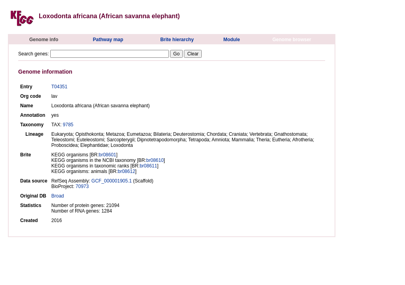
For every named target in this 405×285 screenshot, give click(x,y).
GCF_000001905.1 (111, 181)
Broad (57, 196)
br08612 (126, 171)
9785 (68, 124)
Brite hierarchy (177, 39)
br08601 (107, 155)
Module (231, 39)
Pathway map (108, 39)
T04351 (59, 86)
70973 (82, 186)
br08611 (148, 166)
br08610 (155, 160)
